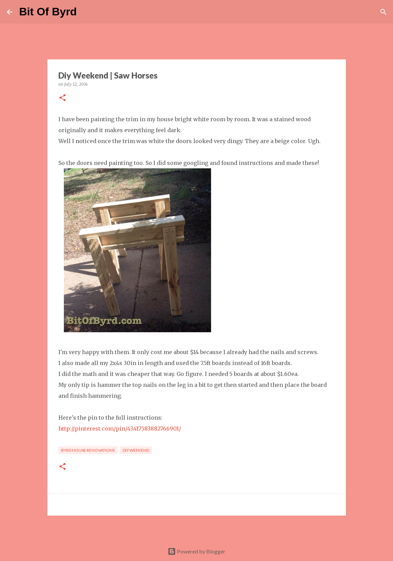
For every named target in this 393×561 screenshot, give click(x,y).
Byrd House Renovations (88, 450)
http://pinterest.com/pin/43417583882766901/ (119, 428)
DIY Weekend (136, 450)
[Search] (86, 12)
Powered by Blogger (196, 551)
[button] (62, 98)
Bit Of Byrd (48, 11)
